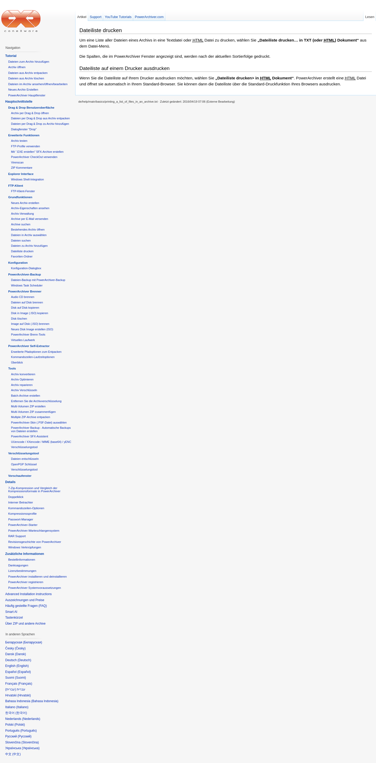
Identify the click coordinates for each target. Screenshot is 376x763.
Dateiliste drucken (100, 30)
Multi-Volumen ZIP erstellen (28, 406)
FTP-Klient (15, 185)
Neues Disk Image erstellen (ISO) (32, 329)
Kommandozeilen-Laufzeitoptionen (33, 357)
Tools (12, 368)
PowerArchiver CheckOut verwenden (34, 157)
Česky (20, 648)
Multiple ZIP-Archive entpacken (30, 417)
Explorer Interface (20, 173)
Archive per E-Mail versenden (29, 218)
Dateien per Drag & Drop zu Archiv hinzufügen (40, 123)
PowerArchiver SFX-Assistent (29, 436)
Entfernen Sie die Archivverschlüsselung (36, 401)
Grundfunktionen (20, 197)
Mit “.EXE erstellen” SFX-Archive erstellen (37, 151)
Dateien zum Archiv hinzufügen (28, 61)
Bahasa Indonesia (44, 701)
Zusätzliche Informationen (24, 554)
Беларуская (32, 642)
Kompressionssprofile (22, 513)
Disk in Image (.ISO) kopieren (29, 313)
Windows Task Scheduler (27, 285)
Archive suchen (20, 224)
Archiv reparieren (21, 384)
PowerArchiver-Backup (24, 274)
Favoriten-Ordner (21, 256)
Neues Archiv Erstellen (23, 89)
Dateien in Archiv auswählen (28, 235)
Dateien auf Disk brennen (27, 302)
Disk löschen (19, 318)
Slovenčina (30, 742)
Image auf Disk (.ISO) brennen (30, 323)
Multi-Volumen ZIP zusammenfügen (33, 411)
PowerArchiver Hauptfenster (26, 95)
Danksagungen (18, 565)
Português (28, 730)
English (22, 666)
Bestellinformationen (21, 559)
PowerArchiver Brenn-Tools (28, 334)
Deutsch (24, 660)
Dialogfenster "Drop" (24, 129)
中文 (16, 754)
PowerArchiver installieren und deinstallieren (37, 576)
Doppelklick (15, 496)
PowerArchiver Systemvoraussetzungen (34, 587)
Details (10, 482)
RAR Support (17, 536)
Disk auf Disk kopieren (25, 307)
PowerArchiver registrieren (25, 582)
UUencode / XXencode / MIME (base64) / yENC (41, 441)
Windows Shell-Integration (27, 179)
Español (24, 672)
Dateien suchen (21, 240)
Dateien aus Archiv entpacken (28, 72)
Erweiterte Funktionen (23, 135)
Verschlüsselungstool (24, 447)
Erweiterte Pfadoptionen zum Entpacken (36, 351)
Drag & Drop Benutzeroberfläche (31, 107)
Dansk (20, 654)
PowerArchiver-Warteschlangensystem (33, 530)
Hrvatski (24, 695)
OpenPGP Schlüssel (24, 464)
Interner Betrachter (20, 502)
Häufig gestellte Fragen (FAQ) (26, 606)
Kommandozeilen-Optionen (26, 508)
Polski (19, 724)
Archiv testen (19, 140)
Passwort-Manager (20, 519)
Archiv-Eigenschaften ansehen (30, 208)
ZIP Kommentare (21, 167)
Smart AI (11, 612)
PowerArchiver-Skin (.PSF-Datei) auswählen (39, 422)
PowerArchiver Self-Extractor (28, 346)
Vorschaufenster (19, 475)
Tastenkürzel (14, 617)
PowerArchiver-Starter (22, 524)
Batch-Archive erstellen (25, 395)
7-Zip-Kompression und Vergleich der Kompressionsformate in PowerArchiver (34, 489)
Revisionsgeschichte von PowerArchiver (34, 541)
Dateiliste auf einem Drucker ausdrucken (124, 68)
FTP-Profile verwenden (25, 146)
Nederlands (31, 719)
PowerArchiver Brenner (24, 291)
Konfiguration (18, 262)
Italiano (22, 707)
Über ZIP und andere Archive (25, 623)
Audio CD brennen (22, 296)
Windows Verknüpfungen (24, 547)
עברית (10, 689)
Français (25, 683)
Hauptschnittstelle (18, 101)
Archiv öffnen (16, 67)
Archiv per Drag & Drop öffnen (30, 113)
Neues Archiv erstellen (25, 202)
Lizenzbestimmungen (22, 570)
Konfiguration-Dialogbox (26, 268)
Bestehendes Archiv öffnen (28, 229)
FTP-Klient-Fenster (23, 191)
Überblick (17, 362)
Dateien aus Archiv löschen (26, 78)
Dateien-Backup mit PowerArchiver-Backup (38, 279)
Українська (30, 748)
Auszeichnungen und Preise (24, 600)
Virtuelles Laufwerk (23, 340)
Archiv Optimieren (22, 379)
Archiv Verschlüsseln (24, 390)
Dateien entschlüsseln (25, 458)
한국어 (21, 713)
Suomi (20, 677)
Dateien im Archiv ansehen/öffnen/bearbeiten (37, 84)
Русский (25, 736)
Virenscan (17, 162)
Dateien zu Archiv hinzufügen (29, 245)
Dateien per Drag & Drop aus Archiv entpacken (40, 118)
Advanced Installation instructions (28, 594)
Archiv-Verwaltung (22, 213)
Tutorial (10, 56)
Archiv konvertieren (23, 374)
